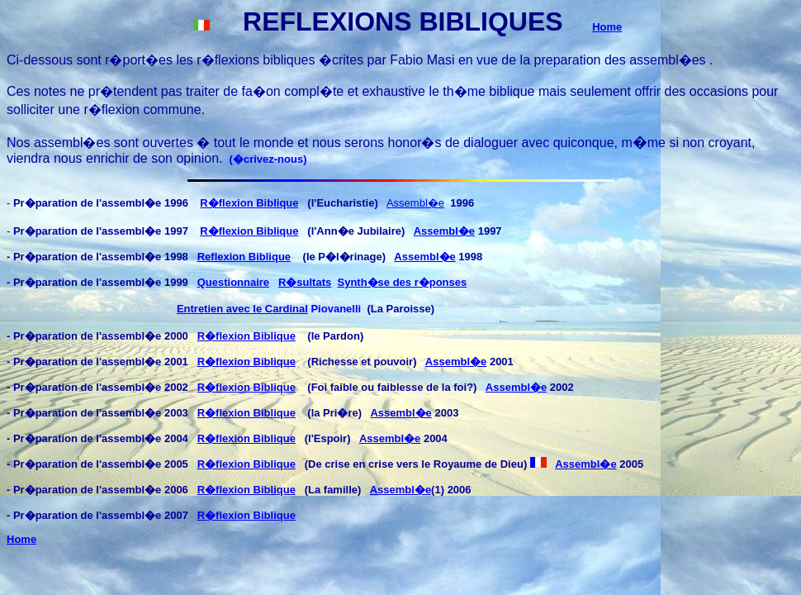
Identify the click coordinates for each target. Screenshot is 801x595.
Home (607, 27)
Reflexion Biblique (244, 256)
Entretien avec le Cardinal (242, 308)
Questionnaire (233, 282)
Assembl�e (415, 203)
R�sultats (304, 282)
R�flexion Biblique (249, 203)
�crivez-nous (268, 159)
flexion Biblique (256, 336)
